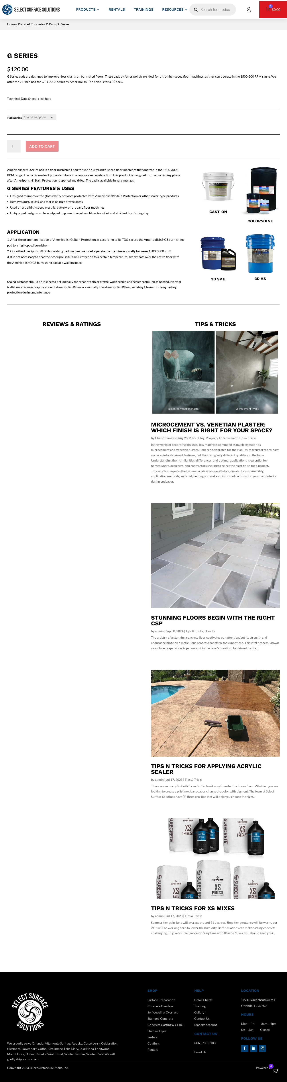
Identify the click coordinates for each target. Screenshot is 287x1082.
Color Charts (203, 1000)
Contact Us (202, 1018)
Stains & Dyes (156, 1031)
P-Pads (51, 24)
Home (11, 24)
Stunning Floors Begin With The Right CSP (213, 620)
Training (200, 1006)
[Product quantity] (13, 146)
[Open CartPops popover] (276, 1071)
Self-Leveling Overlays (162, 1012)
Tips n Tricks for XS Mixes (193, 908)
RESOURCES (172, 9)
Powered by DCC (268, 1068)
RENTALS (117, 9)
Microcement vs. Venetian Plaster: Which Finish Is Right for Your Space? (211, 427)
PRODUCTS (85, 9)
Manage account (205, 1025)
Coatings (153, 1043)
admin (159, 631)
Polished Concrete (30, 24)
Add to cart (42, 146)
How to (209, 631)
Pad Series (14, 117)
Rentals (152, 1049)
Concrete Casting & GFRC (165, 1025)
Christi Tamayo (165, 438)
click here (44, 98)
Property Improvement (222, 438)
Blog (201, 438)
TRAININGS (143, 9)
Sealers (152, 1037)
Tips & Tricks (247, 438)
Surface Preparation (161, 1000)
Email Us (200, 1052)
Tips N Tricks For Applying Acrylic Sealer (206, 769)
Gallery (199, 1012)
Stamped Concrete (160, 1018)
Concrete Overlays (160, 1006)
